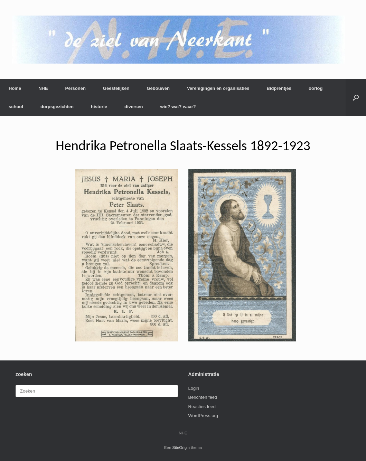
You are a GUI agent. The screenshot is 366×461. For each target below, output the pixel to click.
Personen (75, 88)
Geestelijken (116, 88)
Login (193, 388)
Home (15, 88)
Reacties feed (202, 406)
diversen (133, 106)
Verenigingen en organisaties (218, 88)
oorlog (315, 88)
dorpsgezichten (57, 106)
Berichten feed (202, 397)
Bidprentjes (279, 88)
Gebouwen (158, 88)
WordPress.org (203, 415)
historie (99, 106)
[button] (356, 97)
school (16, 106)
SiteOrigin (181, 447)
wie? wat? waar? (178, 106)
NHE (43, 88)
